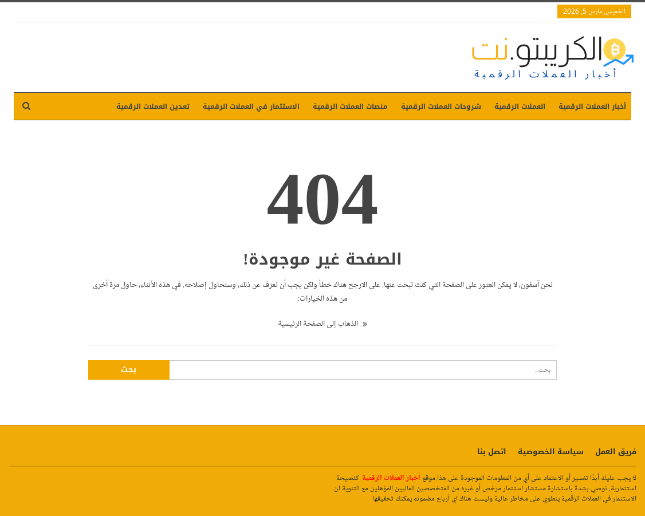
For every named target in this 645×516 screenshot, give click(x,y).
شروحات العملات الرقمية (441, 106)
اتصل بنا (491, 451)
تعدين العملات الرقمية (153, 106)
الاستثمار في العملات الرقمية (251, 106)
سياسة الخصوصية (551, 451)
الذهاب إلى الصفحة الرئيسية (322, 323)
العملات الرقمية (519, 106)
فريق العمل (615, 451)
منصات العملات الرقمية (350, 106)
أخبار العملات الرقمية (592, 106)
